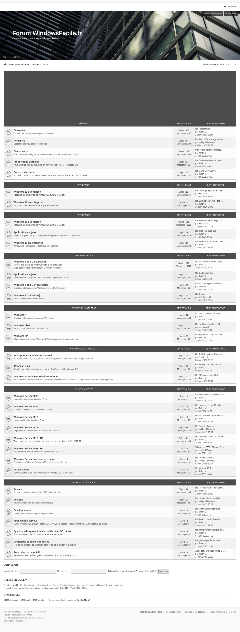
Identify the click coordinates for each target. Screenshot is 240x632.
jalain (201, 286)
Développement (22, 510)
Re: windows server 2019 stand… (210, 416)
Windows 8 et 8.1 (84, 256)
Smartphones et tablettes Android (33, 355)
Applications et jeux (25, 232)
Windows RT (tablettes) (27, 295)
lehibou (202, 193)
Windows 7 (20, 315)
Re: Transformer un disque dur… (209, 530)
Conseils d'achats (24, 172)
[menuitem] (9, 620)
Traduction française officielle (14, 615)
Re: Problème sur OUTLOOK (208, 324)
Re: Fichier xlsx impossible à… (209, 364)
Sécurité (18, 499)
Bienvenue (20, 130)
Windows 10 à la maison (27, 221)
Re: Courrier (200, 294)
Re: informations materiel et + (208, 509)
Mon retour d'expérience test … (209, 150)
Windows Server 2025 (26, 396)
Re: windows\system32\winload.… (210, 283)
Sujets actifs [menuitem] (231, 13)
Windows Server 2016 (26, 427)
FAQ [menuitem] (4, 57)
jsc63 (201, 337)
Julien (201, 132)
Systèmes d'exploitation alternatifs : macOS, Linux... (43, 531)
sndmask (203, 327)
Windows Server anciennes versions (34, 459)
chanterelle (204, 297)
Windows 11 (84, 185)
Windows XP (21, 336)
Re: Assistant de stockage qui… (209, 220)
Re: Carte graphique (204, 273)
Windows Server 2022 (26, 406)
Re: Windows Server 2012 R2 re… (210, 437)
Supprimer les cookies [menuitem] (195, 612)
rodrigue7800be (206, 142)
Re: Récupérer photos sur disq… (209, 334)
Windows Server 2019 (26, 417)
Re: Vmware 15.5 (203, 468)
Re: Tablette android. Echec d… (209, 354)
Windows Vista (22, 325)
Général (84, 123)
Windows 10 (84, 215)
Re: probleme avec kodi (205, 231)
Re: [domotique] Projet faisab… (209, 540)
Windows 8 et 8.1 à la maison (30, 261)
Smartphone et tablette (84, 349)
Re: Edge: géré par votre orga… (209, 190)
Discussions (21, 151)
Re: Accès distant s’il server (207, 519)
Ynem (201, 512)
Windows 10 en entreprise (28, 242)
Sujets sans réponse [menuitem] (213, 13)
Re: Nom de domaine (204, 426)
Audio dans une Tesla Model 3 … (210, 551)
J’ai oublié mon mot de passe (121, 571)
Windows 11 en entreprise (28, 202)
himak (201, 153)
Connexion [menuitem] (230, 6)
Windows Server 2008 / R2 (28, 448)
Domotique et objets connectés (31, 541)
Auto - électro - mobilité (27, 552)
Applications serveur (25, 520)
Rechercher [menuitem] (15, 57)
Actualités (19, 140)
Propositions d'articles (26, 161)
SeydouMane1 (83, 600)
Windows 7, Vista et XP (84, 308)
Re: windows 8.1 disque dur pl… (209, 262)
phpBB (17, 612)
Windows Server (83, 389)
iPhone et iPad (22, 366)
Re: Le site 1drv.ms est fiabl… (208, 498)
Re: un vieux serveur (204, 458)
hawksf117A (204, 450)
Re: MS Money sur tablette (207, 375)
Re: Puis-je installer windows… (209, 313)
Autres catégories (84, 482)
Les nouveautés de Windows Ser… (210, 395)
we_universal (13, 618)
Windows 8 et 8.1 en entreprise (31, 285)
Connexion (11, 565)
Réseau (18, 489)
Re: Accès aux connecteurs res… (210, 241)
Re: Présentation (202, 129)
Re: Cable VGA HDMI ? (205, 171)
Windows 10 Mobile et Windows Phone (36, 376)
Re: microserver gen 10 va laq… (209, 405)
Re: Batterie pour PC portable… (209, 201)
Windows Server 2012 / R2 (28, 438)
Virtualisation (21, 469)
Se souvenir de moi (146, 571)
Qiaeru (29, 615)
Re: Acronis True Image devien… (210, 139)
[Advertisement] (120, 94)
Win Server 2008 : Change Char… (210, 447)
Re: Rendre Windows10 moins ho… (211, 160)
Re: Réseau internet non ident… (209, 488)
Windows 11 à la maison (27, 191)
